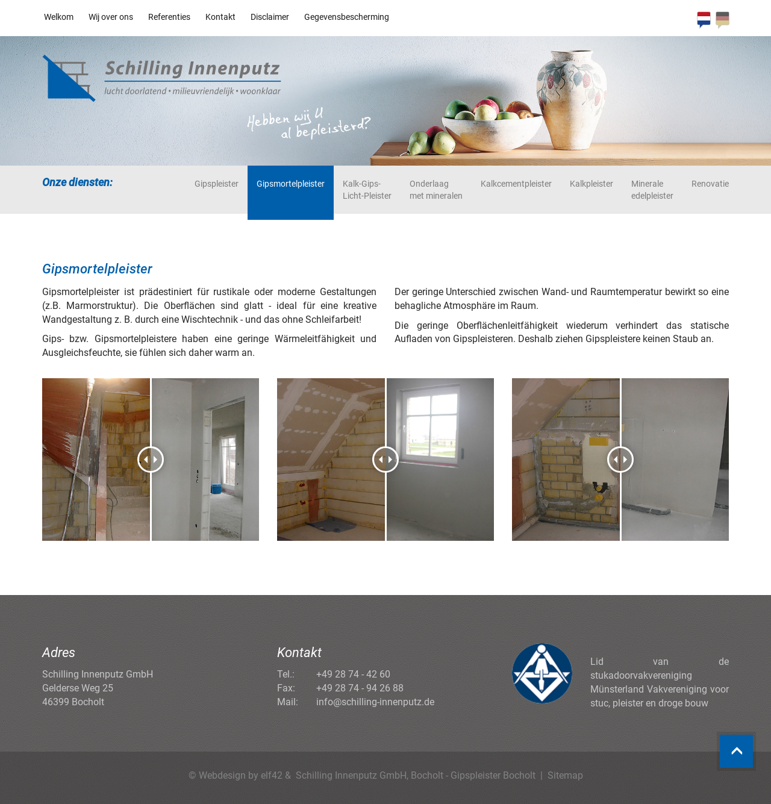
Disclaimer (270, 17)
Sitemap (565, 775)
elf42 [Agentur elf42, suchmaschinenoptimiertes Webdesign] (271, 775)
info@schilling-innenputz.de (375, 702)
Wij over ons (111, 17)
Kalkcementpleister (516, 184)
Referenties (169, 17)
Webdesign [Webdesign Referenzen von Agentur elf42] (222, 775)
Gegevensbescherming (346, 17)
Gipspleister (217, 184)
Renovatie (710, 184)
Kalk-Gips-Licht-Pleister (367, 190)
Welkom (58, 17)
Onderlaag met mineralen (436, 190)
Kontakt (220, 17)
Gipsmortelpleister (291, 184)
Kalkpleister (591, 184)
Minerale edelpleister (652, 190)
